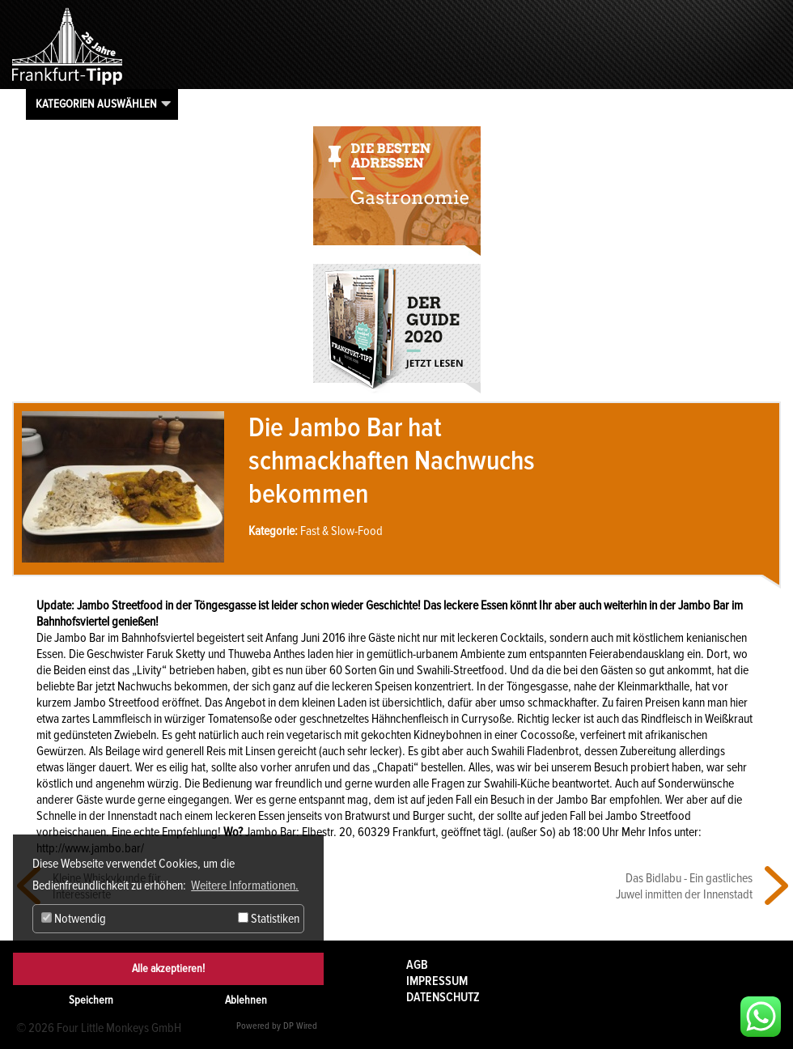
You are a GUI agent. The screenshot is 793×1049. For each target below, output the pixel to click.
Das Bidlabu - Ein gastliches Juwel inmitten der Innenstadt (684, 886)
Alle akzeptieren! (168, 968)
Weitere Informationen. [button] (245, 885)
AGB (417, 965)
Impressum (437, 981)
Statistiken (268, 919)
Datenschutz (443, 997)
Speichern (91, 1000)
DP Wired (300, 1026)
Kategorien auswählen (96, 103)
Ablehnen (246, 1000)
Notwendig (73, 919)
